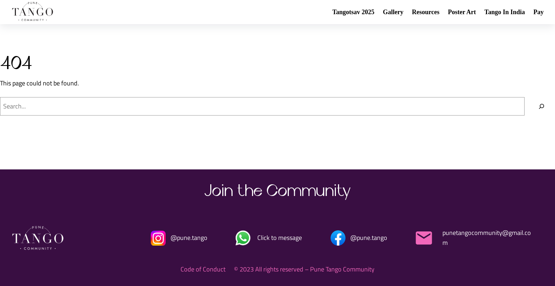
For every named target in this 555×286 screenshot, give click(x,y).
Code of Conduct (203, 269)
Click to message (279, 237)
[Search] (541, 106)
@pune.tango (189, 237)
